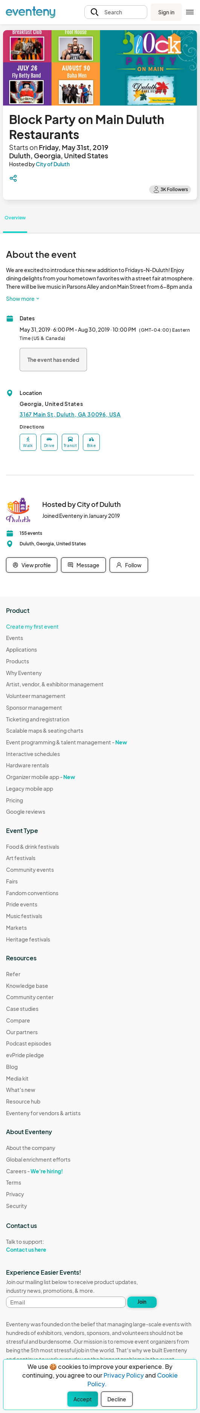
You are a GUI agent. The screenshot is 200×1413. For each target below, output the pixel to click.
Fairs (12, 881)
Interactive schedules (33, 753)
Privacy (15, 1194)
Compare (18, 1020)
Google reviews (25, 811)
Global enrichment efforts (38, 1159)
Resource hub (23, 1101)
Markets (16, 927)
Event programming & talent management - (66, 742)
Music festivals (24, 915)
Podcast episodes (28, 1043)
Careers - (34, 1171)
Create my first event (32, 626)
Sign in (166, 12)
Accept (82, 1399)
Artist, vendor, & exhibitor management (55, 684)
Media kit (17, 1078)
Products (17, 661)
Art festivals (20, 857)
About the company (30, 1147)
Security (16, 1205)
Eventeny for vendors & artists (43, 1113)
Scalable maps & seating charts (44, 730)
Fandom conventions (32, 892)
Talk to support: (38, 1245)
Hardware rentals (27, 765)
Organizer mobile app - (40, 776)
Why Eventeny (24, 672)
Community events (30, 869)
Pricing (14, 800)
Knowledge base (27, 985)
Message (83, 565)
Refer (13, 974)
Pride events (21, 904)
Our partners (22, 1032)
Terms (13, 1182)
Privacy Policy (124, 1375)
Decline (116, 1399)
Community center (29, 997)
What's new (20, 1089)
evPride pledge (25, 1055)
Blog (12, 1066)
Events (14, 637)
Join (142, 1302)
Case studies (22, 1008)
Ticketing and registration (37, 719)
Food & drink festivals (32, 846)
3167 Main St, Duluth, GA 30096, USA (70, 414)
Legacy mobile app (29, 788)
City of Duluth (53, 164)
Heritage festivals (28, 939)
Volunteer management (36, 695)
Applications (21, 649)
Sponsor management (34, 707)
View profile (31, 565)
